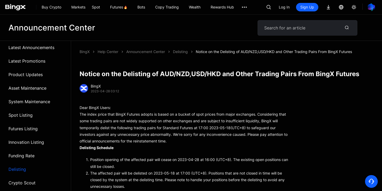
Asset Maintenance (27, 88)
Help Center (108, 51)
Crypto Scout (22, 182)
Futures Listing (23, 128)
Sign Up (307, 7)
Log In (284, 7)
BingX (85, 51)
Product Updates (25, 74)
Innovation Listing (26, 142)
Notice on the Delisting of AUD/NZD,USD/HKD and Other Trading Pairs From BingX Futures (274, 51)
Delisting (17, 169)
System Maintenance (29, 101)
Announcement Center (145, 51)
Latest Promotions (26, 61)
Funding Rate (21, 155)
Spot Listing (20, 115)
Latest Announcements (31, 47)
